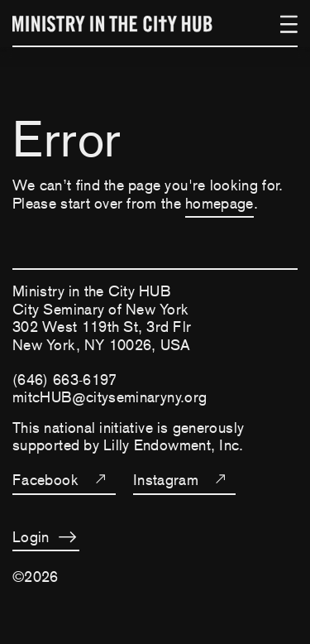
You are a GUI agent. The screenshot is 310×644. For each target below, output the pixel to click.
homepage (219, 203)
